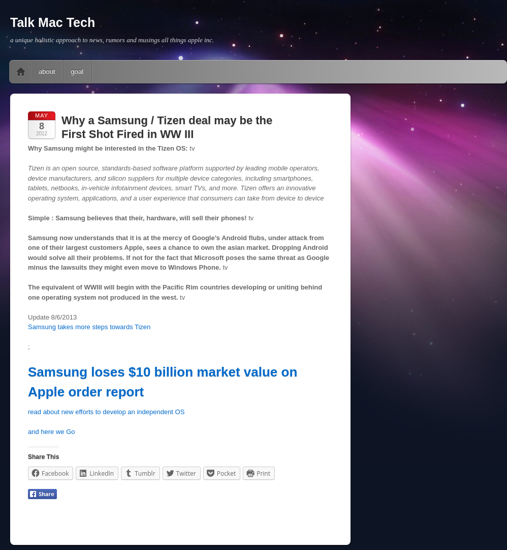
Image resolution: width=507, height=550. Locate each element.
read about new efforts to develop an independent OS (106, 412)
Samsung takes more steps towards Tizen (89, 327)
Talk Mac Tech (52, 22)
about (47, 71)
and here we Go (51, 432)
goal (77, 71)
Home (21, 71)
